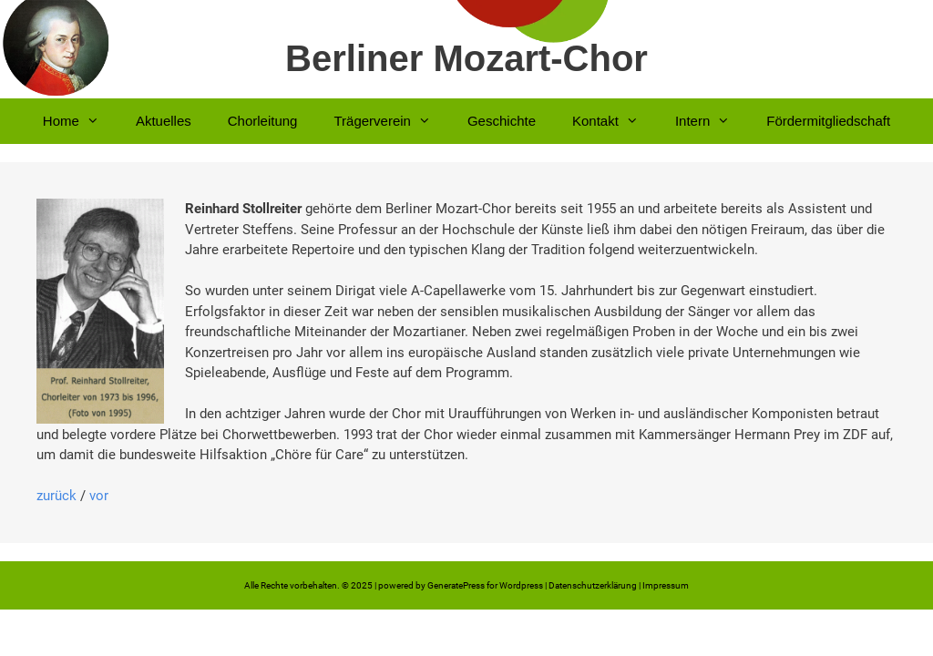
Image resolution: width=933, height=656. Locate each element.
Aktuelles (163, 120)
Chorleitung (263, 120)
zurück (56, 495)
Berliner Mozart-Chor (466, 58)
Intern (711, 121)
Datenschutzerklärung (593, 585)
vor (98, 495)
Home (80, 121)
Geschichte (501, 120)
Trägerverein (390, 121)
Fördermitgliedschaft (828, 120)
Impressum (665, 585)
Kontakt (614, 121)
